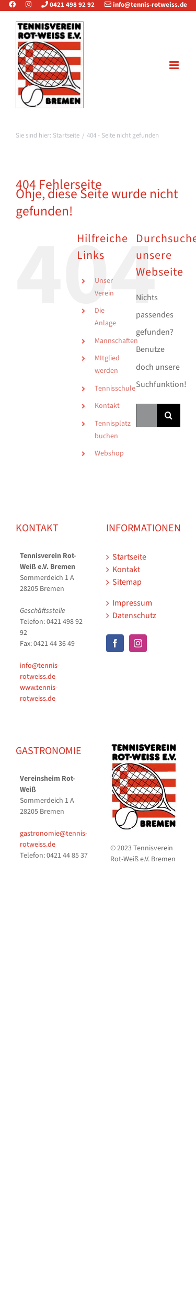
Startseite (129, 557)
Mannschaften (116, 341)
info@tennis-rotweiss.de (141, 4)
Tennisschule (115, 388)
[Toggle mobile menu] (174, 65)
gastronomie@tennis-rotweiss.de (53, 839)
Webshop (109, 453)
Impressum (132, 603)
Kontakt (107, 406)
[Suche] (168, 415)
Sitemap (127, 582)
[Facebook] (115, 643)
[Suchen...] (146, 415)
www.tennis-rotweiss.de (38, 693)
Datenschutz (134, 615)
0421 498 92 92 (64, 4)
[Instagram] (138, 643)
